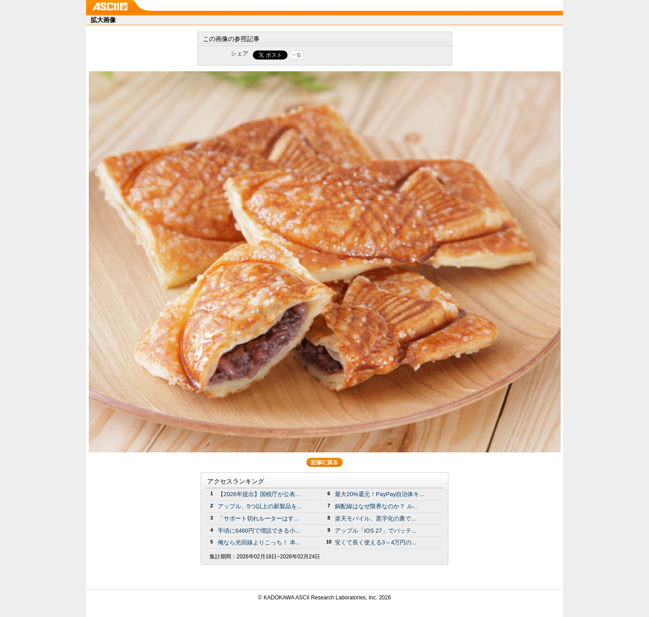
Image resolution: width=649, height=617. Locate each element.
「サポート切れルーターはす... (258, 518)
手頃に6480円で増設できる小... (259, 530)
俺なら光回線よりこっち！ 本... (259, 542)
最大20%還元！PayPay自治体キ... (379, 494)
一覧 (297, 55)
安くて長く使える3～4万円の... (375, 542)
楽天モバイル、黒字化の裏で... (375, 518)
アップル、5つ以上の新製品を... (260, 506)
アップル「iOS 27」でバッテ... (375, 530)
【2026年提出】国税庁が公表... (259, 494)
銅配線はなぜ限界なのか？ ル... (376, 506)
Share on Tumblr (358, 55)
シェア (239, 53)
